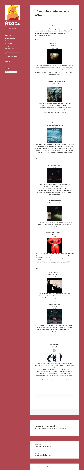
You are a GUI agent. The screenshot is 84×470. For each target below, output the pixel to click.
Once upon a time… (10, 48)
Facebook (7, 54)
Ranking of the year (10, 46)
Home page (8, 35)
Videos (6, 51)
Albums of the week (10, 38)
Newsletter (7, 61)
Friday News (8, 40)
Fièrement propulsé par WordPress (43, 466)
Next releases (8, 43)
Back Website (8, 59)
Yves (45, 412)
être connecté (46, 428)
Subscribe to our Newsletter (12, 56)
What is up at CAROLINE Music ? (12, 24)
